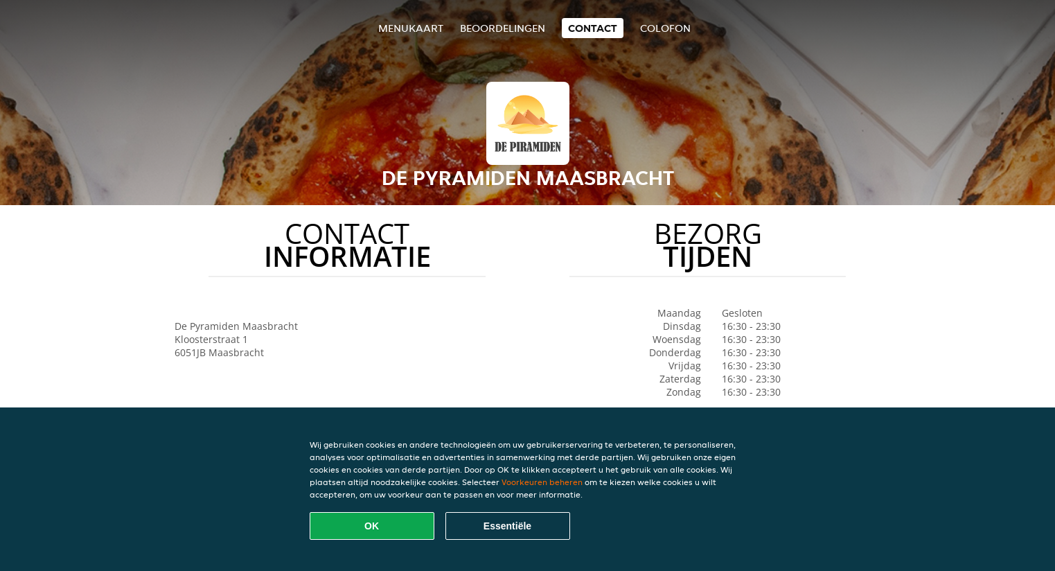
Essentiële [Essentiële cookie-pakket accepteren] (507, 526)
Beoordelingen (502, 28)
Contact (592, 28)
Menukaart (410, 28)
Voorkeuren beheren (542, 482)
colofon (665, 28)
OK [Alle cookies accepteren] (371, 526)
